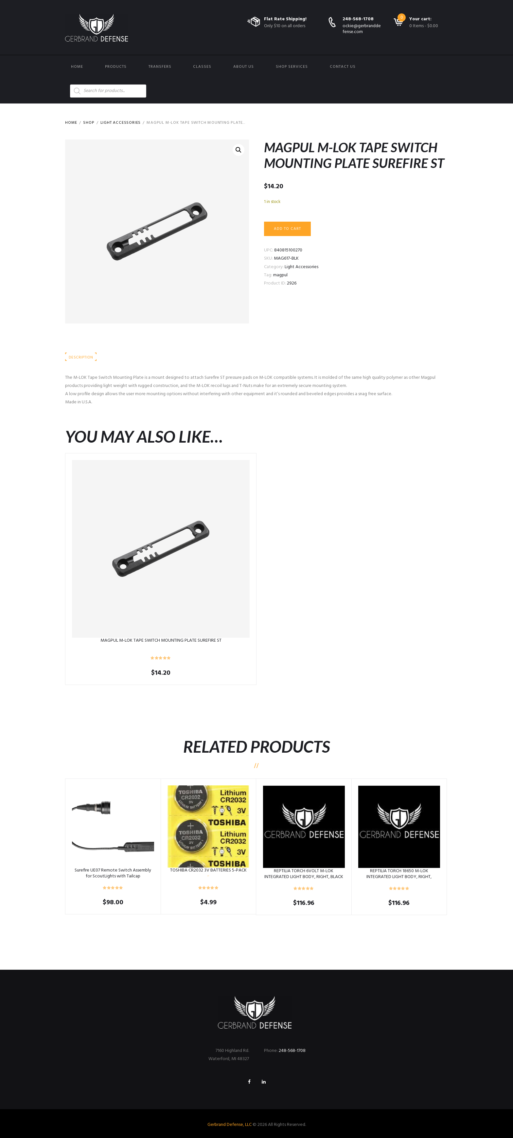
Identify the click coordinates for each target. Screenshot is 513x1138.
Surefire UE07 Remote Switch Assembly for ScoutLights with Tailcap (113, 873)
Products (116, 67)
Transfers (160, 67)
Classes (202, 67)
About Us (243, 67)
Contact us (343, 67)
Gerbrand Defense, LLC (229, 1125)
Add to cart (287, 229)
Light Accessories (120, 123)
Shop (88, 123)
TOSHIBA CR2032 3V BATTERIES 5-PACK (208, 870)
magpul (280, 275)
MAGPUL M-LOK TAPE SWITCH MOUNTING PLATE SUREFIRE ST (160, 640)
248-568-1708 (358, 19)
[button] (238, 150)
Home (77, 67)
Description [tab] (81, 357)
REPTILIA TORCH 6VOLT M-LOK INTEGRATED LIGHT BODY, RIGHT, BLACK (303, 874)
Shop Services (292, 67)
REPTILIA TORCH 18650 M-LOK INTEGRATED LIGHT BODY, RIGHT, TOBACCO (399, 877)
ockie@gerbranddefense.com (362, 29)
